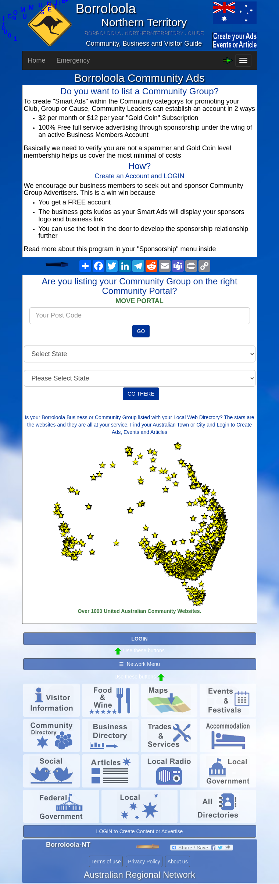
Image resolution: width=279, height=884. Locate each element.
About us (177, 861)
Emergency (73, 60)
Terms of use (106, 861)
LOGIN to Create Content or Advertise (139, 831)
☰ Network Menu (139, 664)
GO (141, 331)
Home (37, 60)
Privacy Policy (144, 861)
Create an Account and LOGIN (139, 176)
